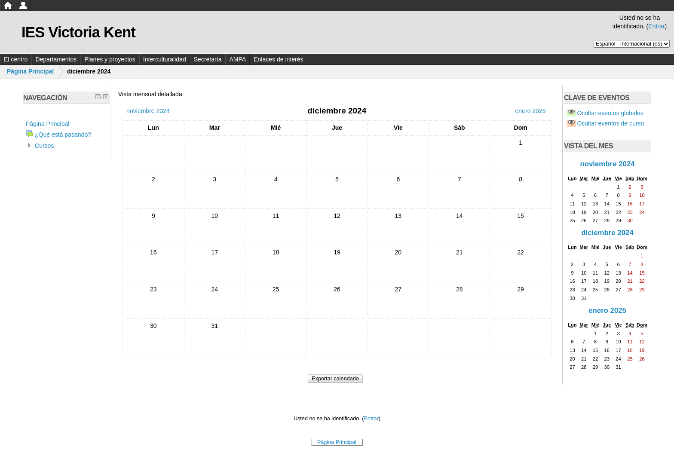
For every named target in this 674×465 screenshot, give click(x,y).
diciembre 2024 (607, 233)
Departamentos (56, 59)
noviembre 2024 (607, 164)
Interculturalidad (164, 59)
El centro (16, 59)
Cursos (44, 145)
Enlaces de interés (278, 59)
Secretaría (208, 59)
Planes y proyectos (109, 59)
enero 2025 (607, 310)
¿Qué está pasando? (63, 134)
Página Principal (30, 71)
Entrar (656, 26)
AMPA (237, 59)
